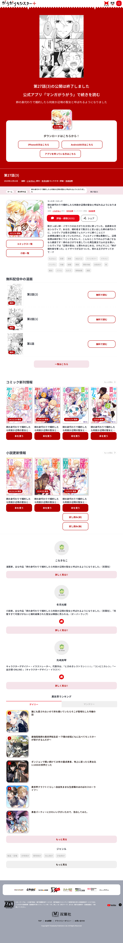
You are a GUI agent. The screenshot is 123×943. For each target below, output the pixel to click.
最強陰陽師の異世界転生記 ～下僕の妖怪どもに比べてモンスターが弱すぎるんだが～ (63, 738)
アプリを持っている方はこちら (60, 153)
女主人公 (78, 258)
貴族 (77, 264)
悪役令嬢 (86, 264)
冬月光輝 (45, 181)
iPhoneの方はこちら (38, 144)
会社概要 (48, 921)
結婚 (69, 264)
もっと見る (61, 839)
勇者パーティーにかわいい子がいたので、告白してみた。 (60, 812)
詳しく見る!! (61, 574)
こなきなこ (31, 181)
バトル (59, 270)
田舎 (69, 258)
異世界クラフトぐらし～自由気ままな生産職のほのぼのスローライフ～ (63, 788)
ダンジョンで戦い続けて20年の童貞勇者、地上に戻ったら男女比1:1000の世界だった (63, 763)
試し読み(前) (75, 517)
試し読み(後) (75, 526)
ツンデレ (52, 264)
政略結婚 (79, 270)
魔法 (50, 270)
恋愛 (61, 258)
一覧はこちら (61, 364)
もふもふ (52, 258)
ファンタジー (92, 258)
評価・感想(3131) (66, 218)
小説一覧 (24, 253)
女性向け (97, 264)
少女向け (61, 855)
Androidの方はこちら (82, 144)
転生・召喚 (12, 855)
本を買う (19, 436)
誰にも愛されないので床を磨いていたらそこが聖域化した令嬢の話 (63, 713)
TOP (40, 921)
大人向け (49, 855)
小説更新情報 (16, 453)
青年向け (37, 855)
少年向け (25, 855)
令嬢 (61, 264)
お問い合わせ (80, 921)
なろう (68, 270)
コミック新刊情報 (19, 382)
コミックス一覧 (25, 243)
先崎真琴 (69, 181)
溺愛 (88, 270)
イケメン (104, 258)
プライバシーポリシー (63, 921)
